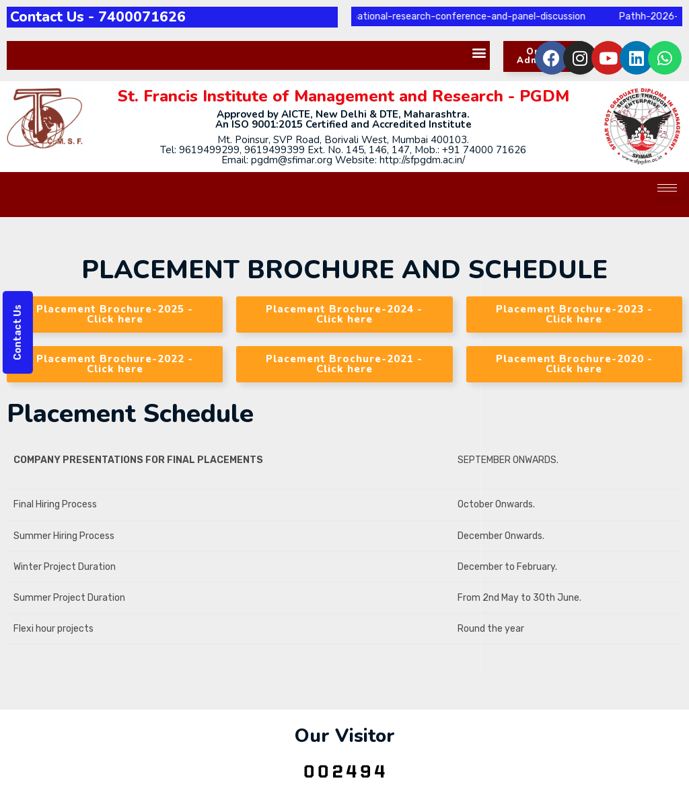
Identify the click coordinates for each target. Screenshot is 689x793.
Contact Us (18, 332)
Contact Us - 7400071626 (98, 16)
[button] (479, 52)
